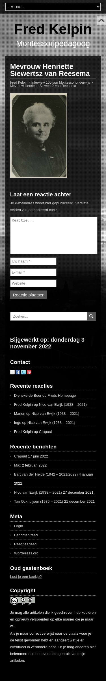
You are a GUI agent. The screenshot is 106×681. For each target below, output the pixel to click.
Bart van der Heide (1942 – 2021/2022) (46, 481)
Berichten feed (26, 542)
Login (18, 533)
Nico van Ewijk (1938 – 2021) (63, 411)
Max (17, 472)
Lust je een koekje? (26, 583)
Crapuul (45, 438)
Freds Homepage (61, 402)
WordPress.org (26, 560)
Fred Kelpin (53, 29)
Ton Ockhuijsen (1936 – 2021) (38, 508)
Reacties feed (25, 551)
